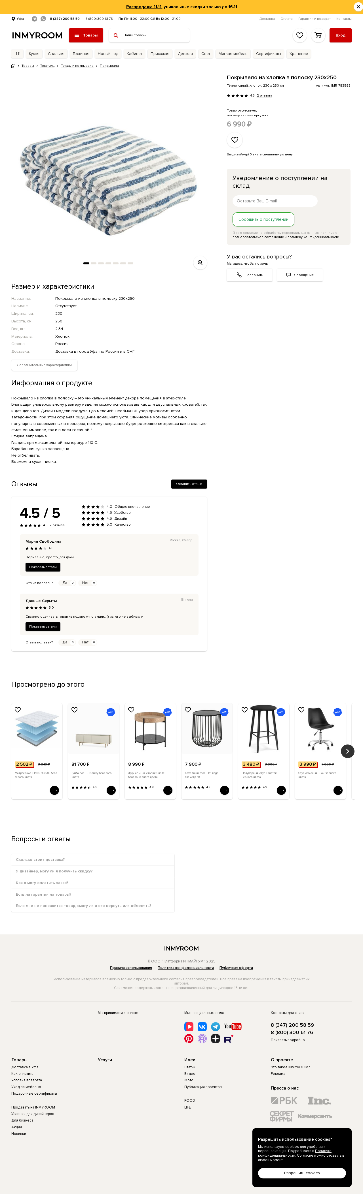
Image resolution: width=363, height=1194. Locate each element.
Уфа (20, 19)
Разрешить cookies (302, 1173)
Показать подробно (288, 1040)
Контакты (344, 19)
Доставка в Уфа (25, 1067)
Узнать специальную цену (271, 154)
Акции (16, 1127)
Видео (189, 1073)
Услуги (105, 1060)
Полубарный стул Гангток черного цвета (259, 775)
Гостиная (81, 53)
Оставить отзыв (189, 484)
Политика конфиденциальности (186, 968)
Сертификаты (268, 53)
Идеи (189, 1060)
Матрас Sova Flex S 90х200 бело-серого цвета (36, 775)
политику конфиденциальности (313, 237)
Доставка (267, 19)
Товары (19, 1060)
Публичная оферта (236, 968)
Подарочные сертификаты (34, 1093)
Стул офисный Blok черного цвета (317, 775)
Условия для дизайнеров (32, 1114)
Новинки (18, 1133)
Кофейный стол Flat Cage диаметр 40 (201, 775)
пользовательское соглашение (258, 237)
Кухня (34, 53)
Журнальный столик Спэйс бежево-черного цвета (146, 775)
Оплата (286, 19)
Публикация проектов (203, 1087)
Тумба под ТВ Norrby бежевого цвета (91, 775)
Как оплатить (22, 1073)
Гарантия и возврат (314, 19)
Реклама (278, 1073)
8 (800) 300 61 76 (99, 19)
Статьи (189, 1067)
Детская (185, 53)
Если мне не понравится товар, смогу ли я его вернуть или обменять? (83, 905)
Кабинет (134, 53)
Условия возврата (26, 1080)
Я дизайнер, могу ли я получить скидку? (54, 871)
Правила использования (131, 968)
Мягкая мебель (233, 53)
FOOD (189, 1100)
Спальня (56, 53)
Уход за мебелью (26, 1087)
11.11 (17, 53)
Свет (205, 53)
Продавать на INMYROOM (33, 1107)
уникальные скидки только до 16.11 (181, 6)
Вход (340, 35)
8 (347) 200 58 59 (65, 19)
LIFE (187, 1107)
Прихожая (160, 53)
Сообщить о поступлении (263, 219)
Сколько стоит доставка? (40, 859)
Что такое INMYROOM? (290, 1067)
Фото (188, 1080)
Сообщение (304, 275)
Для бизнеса (22, 1120)
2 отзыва (264, 95)
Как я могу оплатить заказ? (42, 882)
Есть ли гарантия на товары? (43, 894)
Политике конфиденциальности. (295, 1153)
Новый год (108, 53)
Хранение (299, 53)
